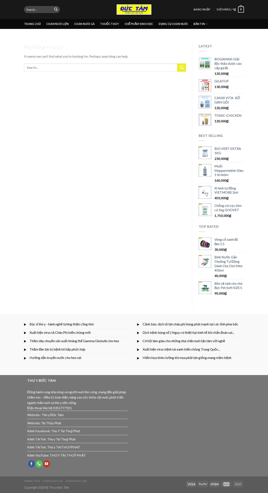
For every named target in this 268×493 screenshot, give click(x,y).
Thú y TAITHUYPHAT (63, 447)
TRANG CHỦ (32, 24)
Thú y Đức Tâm (53, 415)
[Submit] (55, 9)
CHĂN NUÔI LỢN (57, 24)
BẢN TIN (200, 24)
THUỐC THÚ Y (109, 24)
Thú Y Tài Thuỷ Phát (65, 431)
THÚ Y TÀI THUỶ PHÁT (68, 455)
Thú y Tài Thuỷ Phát (61, 439)
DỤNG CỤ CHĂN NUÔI (173, 24)
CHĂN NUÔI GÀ (84, 24)
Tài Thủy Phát (51, 423)
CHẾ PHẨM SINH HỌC (139, 24)
